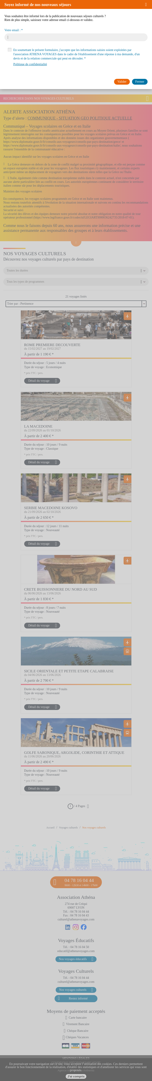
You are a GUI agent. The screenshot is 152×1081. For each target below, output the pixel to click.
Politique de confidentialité (30, 64)
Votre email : (12, 30)
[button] (147, 4)
